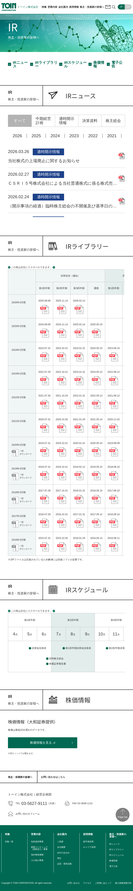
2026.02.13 (79, 300)
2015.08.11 (114, 538)
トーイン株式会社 (19, 7)
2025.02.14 (79, 324)
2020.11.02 (114, 419)
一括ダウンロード (25, 452)
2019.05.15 (96, 466)
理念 (59, 858)
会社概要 (61, 847)
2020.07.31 (44, 419)
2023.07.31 (44, 348)
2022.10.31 (62, 371)
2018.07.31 (44, 466)
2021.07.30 (44, 395)
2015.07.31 (44, 538)
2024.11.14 (62, 324)
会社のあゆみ (63, 852)
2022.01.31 (79, 395)
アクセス (87, 883)
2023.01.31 (79, 371)
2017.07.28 (44, 490)
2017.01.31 (79, 514)
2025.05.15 (96, 324)
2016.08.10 (114, 514)
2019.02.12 (79, 466)
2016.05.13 (96, 538)
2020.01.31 (79, 443)
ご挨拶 (60, 841)
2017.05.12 (96, 514)
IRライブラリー (46, 64)
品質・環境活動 (64, 864)
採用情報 (74, 7)
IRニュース (20, 64)
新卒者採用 (88, 841)
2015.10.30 (62, 538)
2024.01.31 (79, 348)
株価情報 (98, 64)
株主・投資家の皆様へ (92, 7)
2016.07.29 (44, 514)
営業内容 (52, 7)
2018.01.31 (79, 490)
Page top (122, 817)
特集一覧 (9, 841)
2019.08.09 (114, 443)
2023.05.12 (96, 371)
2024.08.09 (44, 324)
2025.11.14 (62, 300)
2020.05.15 (96, 443)
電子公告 (117, 64)
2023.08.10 (114, 348)
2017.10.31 (62, 490)
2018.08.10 (114, 466)
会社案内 (63, 7)
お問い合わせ (73, 883)
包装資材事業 (37, 841)
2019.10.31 (62, 443)
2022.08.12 (114, 371)
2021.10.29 (62, 395)
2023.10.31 (62, 348)
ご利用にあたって (103, 883)
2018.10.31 (62, 466)
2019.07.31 (44, 443)
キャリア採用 (89, 847)
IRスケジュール (75, 64)
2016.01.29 (79, 538)
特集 (44, 7)
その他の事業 (37, 860)
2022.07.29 (44, 371)
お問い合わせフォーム (24, 813)
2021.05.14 (96, 419)
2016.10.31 (62, 514)
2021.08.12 (114, 395)
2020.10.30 (62, 419)
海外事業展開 (37, 855)
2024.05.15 (96, 348)
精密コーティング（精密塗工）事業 (39, 848)
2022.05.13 (96, 395)
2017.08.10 (114, 490)
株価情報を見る (41, 742)
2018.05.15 (96, 490)
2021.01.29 (79, 419)
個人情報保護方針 (123, 883)
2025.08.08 (44, 300)
